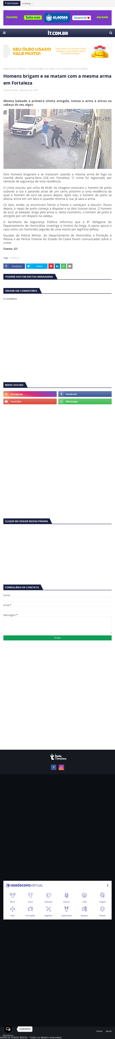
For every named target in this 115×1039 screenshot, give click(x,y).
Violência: (21, 68)
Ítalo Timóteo (12, 90)
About (109, 1031)
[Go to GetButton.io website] (8, 1035)
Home (99, 1031)
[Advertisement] (57, 432)
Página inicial (9, 68)
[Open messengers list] (8, 1029)
